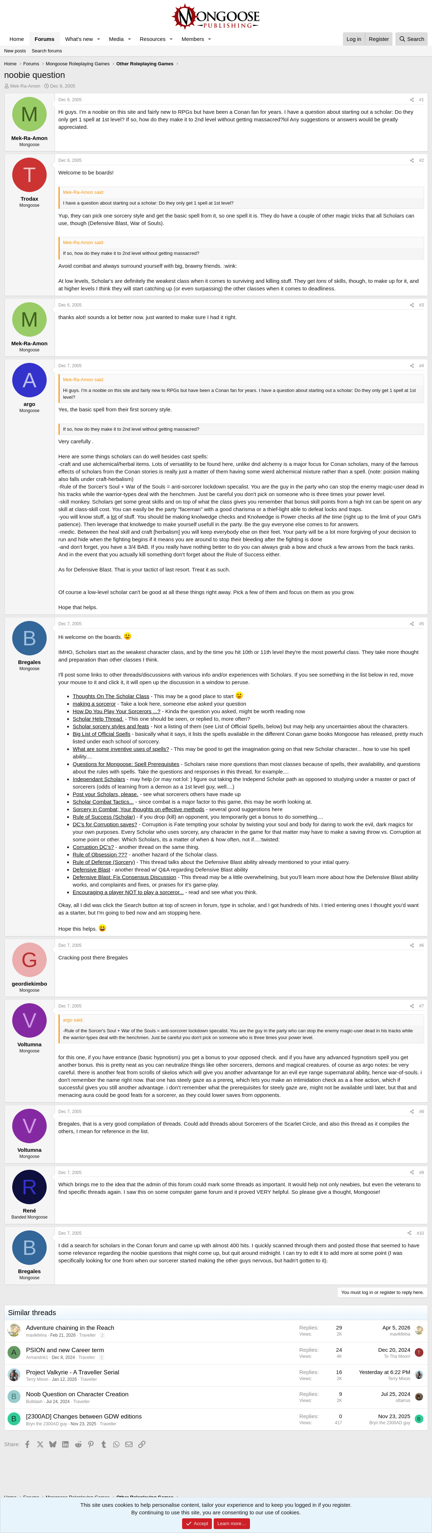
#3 (421, 305)
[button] (98, 39)
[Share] (412, 100)
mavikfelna (36, 1335)
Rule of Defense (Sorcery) (104, 862)
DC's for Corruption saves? (105, 824)
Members (193, 39)
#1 (421, 99)
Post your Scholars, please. (106, 794)
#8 (421, 1111)
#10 (420, 1233)
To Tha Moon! (397, 1356)
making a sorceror (94, 704)
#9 (421, 1172)
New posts (15, 50)
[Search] (411, 39)
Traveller (87, 1335)
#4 (421, 365)
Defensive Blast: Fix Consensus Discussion (124, 877)
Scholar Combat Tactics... (103, 802)
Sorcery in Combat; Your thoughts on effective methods (139, 809)
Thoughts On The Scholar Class (111, 696)
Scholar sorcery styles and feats (111, 726)
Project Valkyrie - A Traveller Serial (73, 1372)
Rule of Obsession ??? (100, 854)
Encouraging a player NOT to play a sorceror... (128, 892)
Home (17, 39)
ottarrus (403, 1400)
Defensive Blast (91, 869)
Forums (45, 39)
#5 (421, 623)
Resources (153, 39)
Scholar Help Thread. (98, 719)
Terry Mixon (37, 1379)
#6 (421, 945)
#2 (421, 160)
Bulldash (34, 1401)
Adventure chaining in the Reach (70, 1327)
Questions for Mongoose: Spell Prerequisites (126, 764)
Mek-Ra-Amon (25, 86)
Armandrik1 (37, 1357)
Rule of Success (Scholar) (104, 817)
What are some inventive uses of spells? (121, 749)
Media (116, 39)
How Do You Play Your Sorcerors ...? (117, 711)
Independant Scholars (99, 779)
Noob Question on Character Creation (77, 1394)
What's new (79, 39)
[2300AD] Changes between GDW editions (84, 1416)
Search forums (47, 50)
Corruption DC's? (93, 847)
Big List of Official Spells (102, 734)
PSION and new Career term (65, 1350)
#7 (421, 1006)
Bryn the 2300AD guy (46, 1423)
